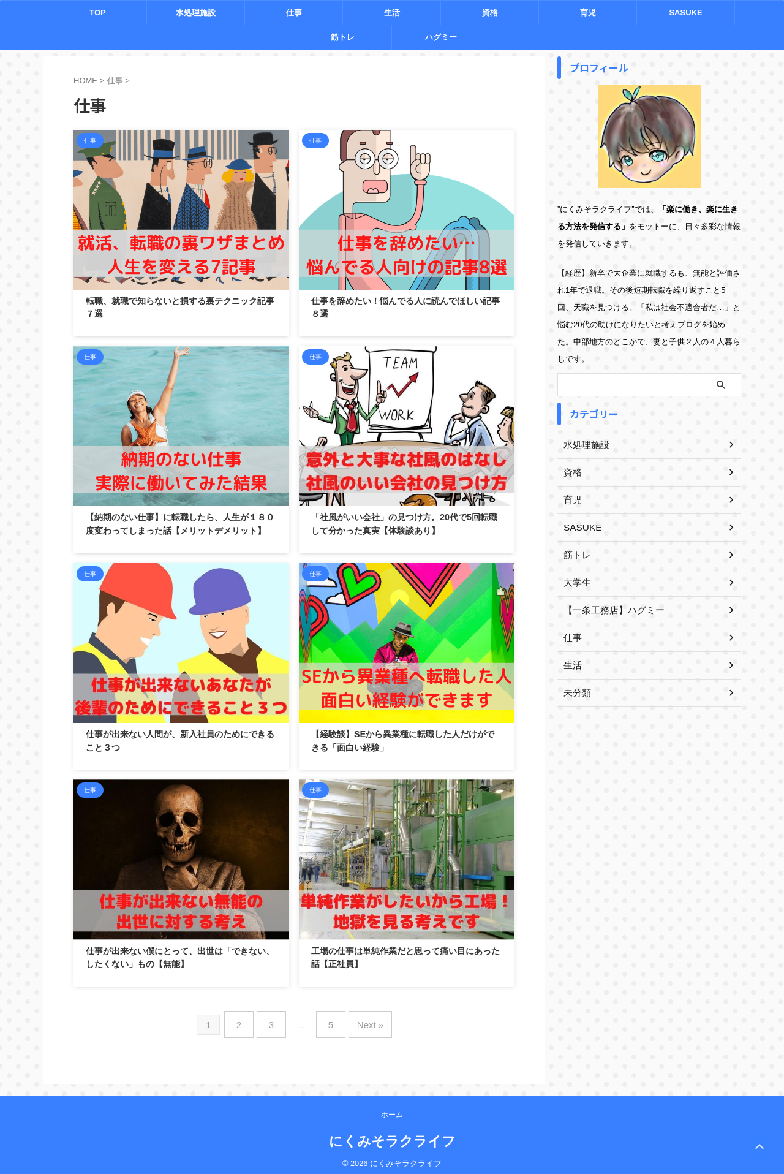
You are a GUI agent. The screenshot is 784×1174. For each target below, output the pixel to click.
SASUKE (685, 12)
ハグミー (441, 37)
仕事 (294, 12)
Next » (363, 1021)
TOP (97, 12)
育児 (588, 12)
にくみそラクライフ (392, 1134)
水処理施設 (196, 12)
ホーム (392, 1108)
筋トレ (343, 37)
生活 (392, 12)
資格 (490, 12)
